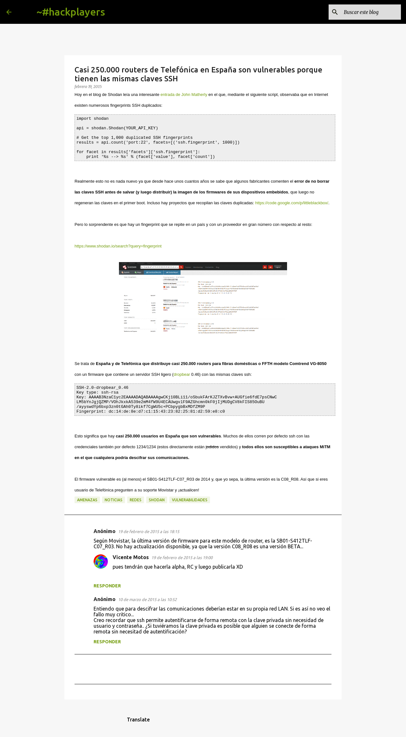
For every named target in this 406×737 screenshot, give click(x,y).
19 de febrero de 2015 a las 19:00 (182, 557)
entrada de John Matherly (183, 94)
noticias (113, 500)
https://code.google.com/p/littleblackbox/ (291, 202)
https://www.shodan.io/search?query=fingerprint (118, 246)
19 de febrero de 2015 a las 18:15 (148, 531)
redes (135, 500)
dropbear (182, 374)
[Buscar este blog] (367, 12)
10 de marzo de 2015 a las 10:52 (147, 599)
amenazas (87, 500)
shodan (157, 500)
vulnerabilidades (189, 500)
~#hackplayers (70, 11)
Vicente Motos (131, 557)
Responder (107, 585)
